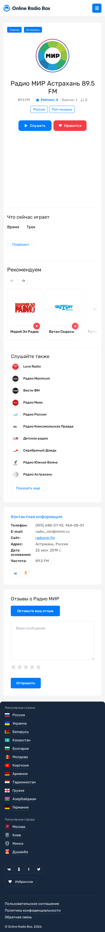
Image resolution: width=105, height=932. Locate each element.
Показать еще (28, 488)
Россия (39, 109)
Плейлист (20, 244)
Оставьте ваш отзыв (35, 611)
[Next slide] (23, 280)
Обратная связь (18, 917)
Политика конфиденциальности (33, 910)
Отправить (25, 683)
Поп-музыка (62, 109)
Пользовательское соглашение (32, 904)
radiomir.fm (45, 538)
